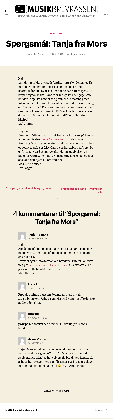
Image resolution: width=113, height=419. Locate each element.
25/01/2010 (57, 55)
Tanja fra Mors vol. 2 (54, 140)
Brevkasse (56, 35)
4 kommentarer (78, 55)
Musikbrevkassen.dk (26, 411)
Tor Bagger (38, 55)
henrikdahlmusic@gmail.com (48, 266)
